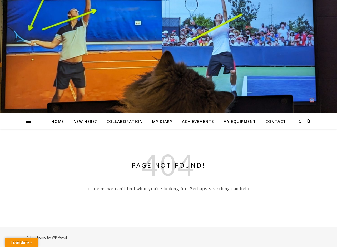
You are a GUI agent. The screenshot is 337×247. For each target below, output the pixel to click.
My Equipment (239, 121)
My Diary (162, 121)
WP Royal (59, 237)
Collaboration (124, 121)
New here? (85, 121)
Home (57, 121)
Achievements (198, 121)
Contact (275, 121)
